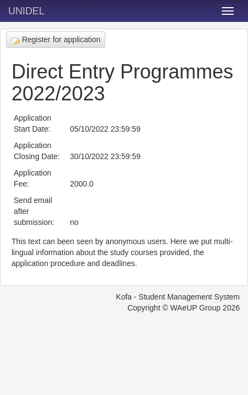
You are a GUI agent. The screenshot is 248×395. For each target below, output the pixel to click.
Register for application (55, 39)
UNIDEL (26, 10)
